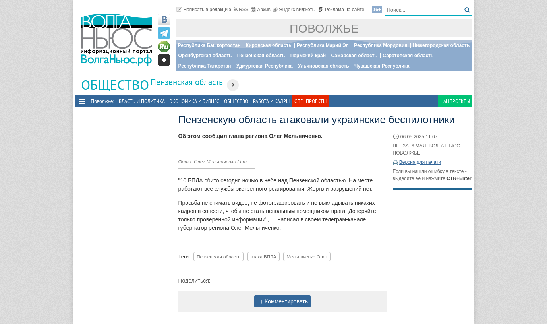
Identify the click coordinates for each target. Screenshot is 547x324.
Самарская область (354, 55)
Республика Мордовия (380, 45)
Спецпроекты (310, 101)
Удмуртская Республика (264, 66)
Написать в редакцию (203, 9)
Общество (236, 101)
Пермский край (308, 55)
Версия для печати (420, 162)
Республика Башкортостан (209, 45)
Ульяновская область (323, 66)
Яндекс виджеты (294, 9)
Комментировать (282, 301)
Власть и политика (142, 101)
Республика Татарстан (204, 66)
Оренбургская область (205, 55)
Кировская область (269, 45)
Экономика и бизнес (194, 101)
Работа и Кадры (271, 101)
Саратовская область (408, 55)
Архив (261, 9)
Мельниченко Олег (306, 256)
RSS (241, 9)
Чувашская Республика (381, 66)
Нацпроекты (455, 101)
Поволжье (324, 28)
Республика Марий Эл (323, 45)
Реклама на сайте (341, 9)
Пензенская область (261, 55)
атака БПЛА (263, 256)
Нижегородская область (441, 45)
